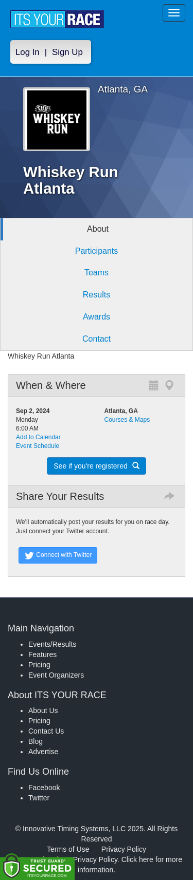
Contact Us (46, 731)
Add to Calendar (38, 437)
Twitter (38, 798)
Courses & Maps (127, 419)
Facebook (44, 787)
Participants (96, 251)
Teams (96, 272)
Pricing (39, 665)
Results (96, 294)
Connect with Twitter (58, 555)
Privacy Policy (123, 849)
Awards (96, 316)
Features (42, 654)
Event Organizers (56, 675)
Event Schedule (37, 446)
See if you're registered (96, 466)
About (98, 228)
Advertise (43, 751)
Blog (35, 741)
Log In (27, 52)
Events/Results (52, 644)
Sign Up (67, 52)
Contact (96, 338)
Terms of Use (68, 849)
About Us (43, 710)
